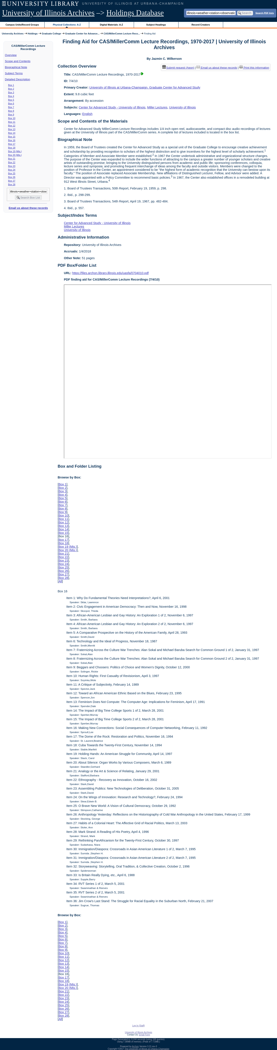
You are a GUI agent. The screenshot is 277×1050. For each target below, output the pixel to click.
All (60, 581)
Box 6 (11, 103)
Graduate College (51, 33)
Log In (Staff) (138, 1025)
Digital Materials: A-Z (111, 24)
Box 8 (11, 111)
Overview (11, 55)
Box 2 (11, 88)
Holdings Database (135, 13)
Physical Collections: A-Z (67, 24)
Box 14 (11, 133)
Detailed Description (17, 79)
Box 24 (11, 169)
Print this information (254, 67)
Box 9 (11, 114)
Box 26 (11, 177)
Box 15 (11, 136)
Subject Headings (156, 24)
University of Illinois (182, 107)
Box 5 (11, 100)
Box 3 (11, 92)
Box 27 (11, 180)
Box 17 (11, 144)
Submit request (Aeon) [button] (178, 67)
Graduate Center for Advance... (82, 33)
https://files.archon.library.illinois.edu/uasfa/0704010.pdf (110, 273)
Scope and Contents (18, 61)
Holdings (33, 33)
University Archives (12, 33)
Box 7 (11, 107)
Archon (135, 1046)
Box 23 (11, 166)
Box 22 (11, 162)
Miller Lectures (157, 107)
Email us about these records (28, 208)
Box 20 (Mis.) (15, 155)
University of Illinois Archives (48, 13)
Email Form (144, 1035)
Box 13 (11, 129)
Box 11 (11, 122)
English (87, 114)
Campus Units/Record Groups (22, 24)
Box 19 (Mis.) (15, 151)
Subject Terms (14, 73)
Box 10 (11, 118)
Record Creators (201, 24)
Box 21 (11, 158)
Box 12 (11, 125)
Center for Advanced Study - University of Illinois (112, 107)
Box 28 (11, 184)
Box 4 (11, 96)
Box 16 (11, 140)
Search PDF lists (264, 12)
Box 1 (11, 85)
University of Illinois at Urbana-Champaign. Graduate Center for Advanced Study (144, 87)
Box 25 (11, 173)
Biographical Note (16, 67)
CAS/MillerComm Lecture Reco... (121, 33)
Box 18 (11, 147)
